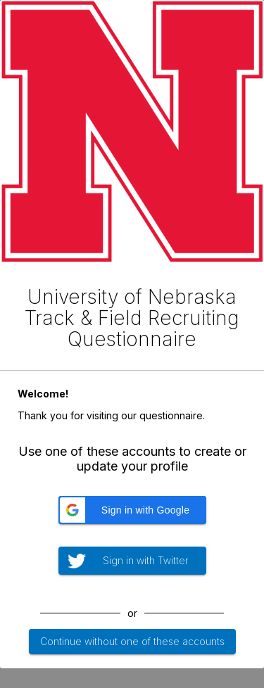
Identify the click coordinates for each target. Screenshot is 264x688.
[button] (132, 510)
